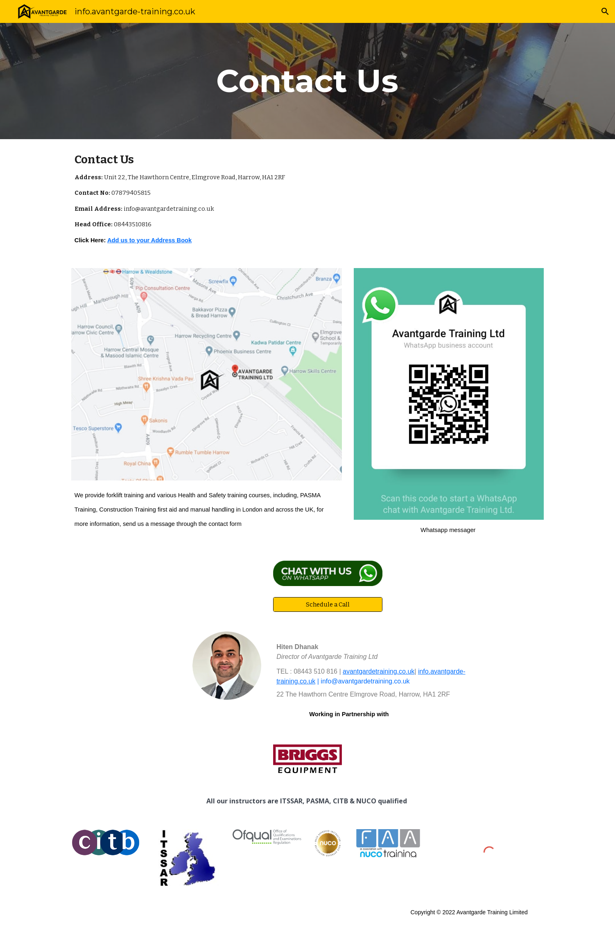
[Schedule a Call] (328, 604)
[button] (605, 11)
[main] (307, 81)
